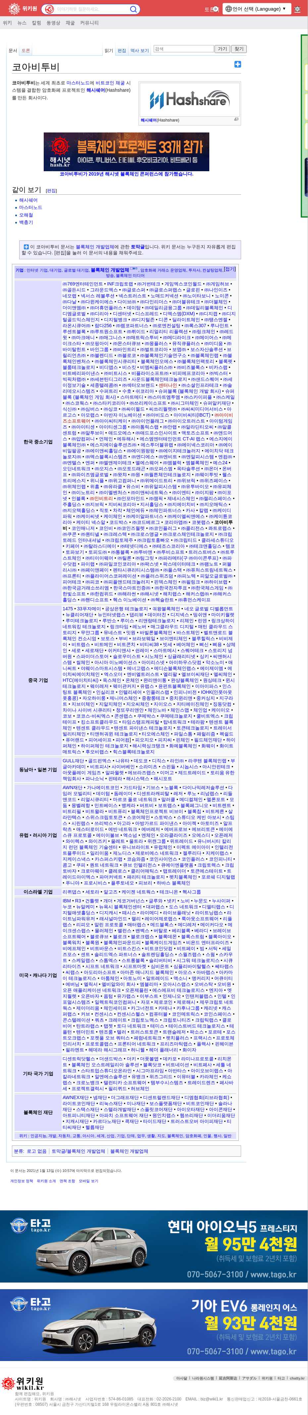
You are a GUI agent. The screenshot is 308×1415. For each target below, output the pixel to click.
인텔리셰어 (130, 692)
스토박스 (163, 817)
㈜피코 (92, 581)
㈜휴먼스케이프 (194, 599)
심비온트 (160, 966)
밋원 (130, 632)
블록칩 (194, 811)
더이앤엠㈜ (74, 307)
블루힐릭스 (203, 638)
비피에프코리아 (189, 373)
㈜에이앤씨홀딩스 (104, 450)
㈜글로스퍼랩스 (165, 289)
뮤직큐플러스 (186, 343)
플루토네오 (122, 882)
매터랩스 (137, 924)
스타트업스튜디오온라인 (106, 1070)
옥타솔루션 (188, 468)
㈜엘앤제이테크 (115, 462)
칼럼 (36, 22)
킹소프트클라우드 (99, 722)
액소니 (180, 978)
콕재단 (132, 1121)
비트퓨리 (117, 811)
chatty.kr (297, 1378)
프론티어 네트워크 (137, 1043)
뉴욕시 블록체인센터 (120, 906)
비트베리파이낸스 (81, 373)
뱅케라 (128, 805)
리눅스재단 (111, 1103)
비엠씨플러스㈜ (156, 367)
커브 (85, 1014)
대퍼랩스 (155, 906)
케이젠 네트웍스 (138, 891)
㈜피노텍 (186, 576)
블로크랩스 (142, 936)
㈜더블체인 (216, 301)
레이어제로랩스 (161, 918)
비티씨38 (149, 644)
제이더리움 (87, 1008)
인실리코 (105, 692)
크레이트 (117, 1020)
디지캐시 (108, 912)
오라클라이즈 (173, 835)
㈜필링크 (190, 581)
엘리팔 (170, 674)
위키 (7, 22)
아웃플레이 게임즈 (82, 772)
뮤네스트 (113, 632)
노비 (185, 900)
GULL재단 (73, 760)
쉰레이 (142, 650)
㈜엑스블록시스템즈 (106, 456)
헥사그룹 (191, 891)
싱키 (204, 656)
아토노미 (132, 978)
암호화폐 (193, 1136)
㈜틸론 (124, 558)
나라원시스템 (203, 1378)
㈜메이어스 (206, 337)
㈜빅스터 (218, 373)
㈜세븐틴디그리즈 (108, 379)
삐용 (217, 644)
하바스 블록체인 (173, 882)
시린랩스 (81, 823)
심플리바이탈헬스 (192, 966)
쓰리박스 (103, 823)
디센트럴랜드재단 (161, 1097)
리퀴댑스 (72, 891)
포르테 (215, 1032)
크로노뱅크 (87, 1082)
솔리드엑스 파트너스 (115, 954)
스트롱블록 (133, 960)
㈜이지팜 (204, 492)
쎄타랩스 (224, 966)
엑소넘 (130, 835)
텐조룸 (106, 1032)
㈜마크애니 (83, 337)
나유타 (122, 760)
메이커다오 (212, 924)
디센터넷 (122, 313)
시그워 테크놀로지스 (198, 960)
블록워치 (72, 942)
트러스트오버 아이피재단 (197, 1121)
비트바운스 (101, 948)
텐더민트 (85, 1032)
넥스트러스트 (132, 295)
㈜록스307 (195, 325)
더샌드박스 (111, 1058)
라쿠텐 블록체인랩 (207, 760)
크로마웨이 (92, 871)
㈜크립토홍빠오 (153, 540)
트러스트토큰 (144, 1032)
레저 (178, 793)
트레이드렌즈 (201, 1082)
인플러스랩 (157, 692)
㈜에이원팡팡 (141, 450)
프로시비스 (95, 882)
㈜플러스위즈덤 (157, 576)
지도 (161, 1136)
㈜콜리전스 (192, 528)
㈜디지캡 (208, 313)
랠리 (136, 918)
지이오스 (163, 704)
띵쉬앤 (200, 614)
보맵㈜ (179, 349)
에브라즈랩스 (142, 772)
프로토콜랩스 (99, 1043)
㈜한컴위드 (101, 593)
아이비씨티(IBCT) (192, 415)
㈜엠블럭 (172, 462)
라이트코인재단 (79, 1103)
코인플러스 (193, 859)
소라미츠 (148, 766)
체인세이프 (115, 1008)
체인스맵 (180, 710)
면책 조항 (67, 1181)
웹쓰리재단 (191, 1115)
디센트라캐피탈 (153, 793)
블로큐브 (99, 936)
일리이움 (99, 853)
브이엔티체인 (173, 638)
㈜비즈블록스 (191, 367)
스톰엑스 (108, 960)
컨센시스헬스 (131, 1014)
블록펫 (225, 361)
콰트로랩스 (219, 528)
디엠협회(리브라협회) (206, 1097)
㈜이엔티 (181, 492)
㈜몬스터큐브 (127, 343)
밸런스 (124, 930)
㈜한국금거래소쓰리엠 (86, 587)
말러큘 (168, 799)
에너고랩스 (138, 668)
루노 (191, 793)
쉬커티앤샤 (119, 650)
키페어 (72, 546)
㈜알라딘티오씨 (197, 427)
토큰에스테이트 (206, 871)
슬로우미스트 (127, 656)
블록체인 (175, 1136)
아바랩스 (205, 972)
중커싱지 (205, 698)
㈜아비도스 (157, 415)
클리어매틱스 (145, 871)
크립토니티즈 (177, 1020)
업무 (141, 1136)
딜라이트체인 (186, 319)
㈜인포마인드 (131, 498)
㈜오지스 (104, 468)
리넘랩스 (209, 793)
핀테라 (115, 778)
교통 (76, 1136)
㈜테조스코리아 (168, 546)
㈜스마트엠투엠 (164, 397)
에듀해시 (126, 438)
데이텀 (103, 793)
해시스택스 (137, 778)
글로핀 (193, 289)
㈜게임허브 (217, 283)
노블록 (171, 787)
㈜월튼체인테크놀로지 (167, 474)
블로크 (120, 936)
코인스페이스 (217, 1014)
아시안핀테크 (216, 766)
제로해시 (186, 1002)
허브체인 (140, 1088)
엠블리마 (149, 984)
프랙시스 (202, 1037)
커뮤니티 (89, 22)
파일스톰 (183, 733)
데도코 (141, 760)
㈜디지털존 (143, 319)
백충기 (26, 222)
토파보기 (75, 552)
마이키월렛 (222, 614)
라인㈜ (177, 760)
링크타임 (119, 626)
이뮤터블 (186, 1076)
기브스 (153, 787)
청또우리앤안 (130, 710)
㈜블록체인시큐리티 (115, 361)
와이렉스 (75, 841)
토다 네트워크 (131, 1026)
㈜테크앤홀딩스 (205, 546)
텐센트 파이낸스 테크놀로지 (143, 728)
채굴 (70, 22)
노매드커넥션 (165, 295)
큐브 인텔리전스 (140, 865)
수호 (126, 391)
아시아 (88, 1136)
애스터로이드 (90, 829)
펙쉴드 (226, 733)
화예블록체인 (183, 745)
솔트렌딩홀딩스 (157, 954)
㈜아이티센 (83, 427)
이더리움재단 (221, 1115)
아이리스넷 (153, 662)
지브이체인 (83, 704)
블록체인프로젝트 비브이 (157, 811)
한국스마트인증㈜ (131, 587)
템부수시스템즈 (167, 1082)
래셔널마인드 (113, 918)
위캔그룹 (156, 841)
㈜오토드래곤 (131, 468)
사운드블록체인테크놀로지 (159, 379)
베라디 (201, 930)
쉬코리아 (144, 391)
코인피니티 (220, 859)
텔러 (121, 1032)
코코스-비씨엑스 (93, 716)
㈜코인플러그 (163, 528)
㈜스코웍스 (77, 403)
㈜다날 (70, 301)
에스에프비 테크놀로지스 (178, 990)
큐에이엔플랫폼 (177, 865)
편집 (122, 50)
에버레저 (150, 829)
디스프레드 (147, 313)
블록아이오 (219, 936)
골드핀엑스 (99, 760)
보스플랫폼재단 (165, 1103)
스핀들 (169, 766)
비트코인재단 (200, 1103)
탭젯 (108, 1026)
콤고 (67, 865)
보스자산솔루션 (206, 349)
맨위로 (298, 1391)
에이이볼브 (107, 835)
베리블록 (181, 930)
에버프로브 (175, 829)
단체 (131, 1136)
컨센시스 (103, 1014)
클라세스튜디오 (217, 540)
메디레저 (187, 924)
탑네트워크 (174, 722)
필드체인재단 (208, 739)
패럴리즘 (206, 733)
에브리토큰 (203, 829)
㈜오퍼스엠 (161, 468)
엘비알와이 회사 (118, 984)
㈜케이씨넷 (87, 516)
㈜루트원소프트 (106, 331)
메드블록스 (162, 924)
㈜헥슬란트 (162, 599)
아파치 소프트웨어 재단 (123, 1115)
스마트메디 (131, 397)
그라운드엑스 (104, 289)
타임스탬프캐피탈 (140, 722)
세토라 (92, 891)
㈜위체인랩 (74, 486)
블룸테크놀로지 (79, 367)
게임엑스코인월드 (183, 283)
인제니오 (172, 996)
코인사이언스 (163, 859)
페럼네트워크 (148, 1037)
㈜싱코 (111, 409)
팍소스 (197, 1032)
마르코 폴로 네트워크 (135, 799)
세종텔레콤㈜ (104, 385)
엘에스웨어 (147, 462)
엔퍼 (90, 462)
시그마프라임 (150, 1070)
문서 (13, 50)
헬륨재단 (94, 1127)
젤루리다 (192, 853)
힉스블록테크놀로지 (134, 751)
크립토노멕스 (145, 1020)
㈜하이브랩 (216, 581)
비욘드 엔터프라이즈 (207, 942)
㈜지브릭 (94, 504)
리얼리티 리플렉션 (168, 331)
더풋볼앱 (149, 1058)
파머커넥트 (111, 877)
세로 (76, 650)
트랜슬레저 (174, 1032)
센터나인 (168, 385)
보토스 (108, 638)
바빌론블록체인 (156, 632)
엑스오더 (113, 674)
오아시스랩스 (176, 984)
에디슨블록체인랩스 (175, 668)
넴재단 (100, 1097)
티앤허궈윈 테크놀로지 (114, 733)
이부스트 (149, 996)
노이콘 (222, 295)
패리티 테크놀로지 (146, 877)
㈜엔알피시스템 (197, 456)
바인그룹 (99, 349)
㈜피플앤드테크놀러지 (127, 581)
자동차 (64, 1136)
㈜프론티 (72, 576)
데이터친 (157, 614)
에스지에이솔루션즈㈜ (113, 444)
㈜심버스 (90, 409)
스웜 (210, 954)
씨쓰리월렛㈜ (163, 409)
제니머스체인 (123, 698)
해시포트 (163, 778)
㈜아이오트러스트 (186, 421)
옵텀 (108, 996)
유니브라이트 (136, 847)
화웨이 (208, 745)
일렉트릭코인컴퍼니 (115, 1002)
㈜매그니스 (110, 337)
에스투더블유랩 (157, 444)
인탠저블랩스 (199, 996)
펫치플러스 (177, 1037)
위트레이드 (181, 841)
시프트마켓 (134, 966)
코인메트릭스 (186, 1014)
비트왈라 (94, 811)
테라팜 (198, 722)
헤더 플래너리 (163, 1049)
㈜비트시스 (115, 373)
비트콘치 (126, 644)
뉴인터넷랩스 (112, 614)
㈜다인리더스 (154, 301)
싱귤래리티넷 (181, 656)
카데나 (165, 1008)
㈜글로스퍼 (133, 289)
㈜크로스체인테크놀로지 (188, 534)
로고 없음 (37, 1151)
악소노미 (215, 662)
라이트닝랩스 (209, 912)
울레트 (118, 841)
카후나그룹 (188, 1008)
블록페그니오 (194, 805)
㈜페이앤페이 (95, 570)
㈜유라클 (113, 486)
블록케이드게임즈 (163, 942)
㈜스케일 (225, 397)
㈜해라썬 (127, 593)
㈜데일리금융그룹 (163, 307)
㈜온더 (211, 468)
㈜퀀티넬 (90, 534)
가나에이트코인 (103, 787)
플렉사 (204, 1043)
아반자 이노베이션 (123, 415)
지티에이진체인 (193, 704)
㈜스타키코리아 (109, 403)
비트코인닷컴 (159, 948)
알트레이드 (157, 978)
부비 (123, 638)
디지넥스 (180, 614)
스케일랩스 (83, 960)
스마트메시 (165, 650)
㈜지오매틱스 (214, 504)
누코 (67, 906)
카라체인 (209, 1076)
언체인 (106, 438)
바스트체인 (188, 632)
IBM (67, 900)
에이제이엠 (211, 668)
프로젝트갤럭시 (88, 1088)
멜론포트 (216, 799)
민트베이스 (106, 805)
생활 (151, 1136)
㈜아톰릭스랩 (145, 427)
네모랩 (70, 295)
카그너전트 (142, 1008)
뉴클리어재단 (79, 614)
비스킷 (129, 367)
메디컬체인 (191, 799)
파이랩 (88, 564)
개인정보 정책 (21, 1181)
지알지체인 (110, 704)
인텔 (222, 996)
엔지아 (216, 990)
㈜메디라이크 (177, 337)
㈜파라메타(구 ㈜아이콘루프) (188, 558)
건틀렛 (92, 900)
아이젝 (189, 823)
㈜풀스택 (172, 570)
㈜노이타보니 (197, 295)
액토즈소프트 (195, 432)
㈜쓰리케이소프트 (148, 403)
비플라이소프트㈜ (150, 373)
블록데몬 (167, 936)
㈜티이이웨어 (99, 558)
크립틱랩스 (206, 1020)
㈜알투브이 (92, 432)
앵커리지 (201, 978)
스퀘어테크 (192, 650)
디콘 (163, 319)
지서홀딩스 (151, 504)
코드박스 (118, 522)
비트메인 (103, 644)
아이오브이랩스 (207, 1070)
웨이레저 (99, 686)
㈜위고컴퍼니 (122, 480)
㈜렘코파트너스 (132, 325)
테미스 (157, 1026)
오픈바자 (90, 996)
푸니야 (72, 882)
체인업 (200, 710)
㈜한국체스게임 (207, 587)
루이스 (127, 620)
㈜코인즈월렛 (131, 528)
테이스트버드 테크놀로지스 (197, 1026)
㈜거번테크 (148, 283)
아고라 (124, 823)
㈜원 (135, 474)
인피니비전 (185, 692)
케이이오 (220, 710)
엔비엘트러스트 (143, 674)
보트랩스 (167, 805)
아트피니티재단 (79, 1115)
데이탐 (134, 307)
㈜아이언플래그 (147, 421)
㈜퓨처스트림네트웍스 (209, 570)
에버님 (72, 984)
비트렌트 (222, 805)
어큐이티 (223, 978)
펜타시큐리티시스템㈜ (136, 570)
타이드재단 (154, 1121)
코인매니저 (83, 528)
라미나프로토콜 (197, 1058)
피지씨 (165, 739)
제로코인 (163, 1002)
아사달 (181, 1378)
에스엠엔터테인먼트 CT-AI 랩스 (172, 438)
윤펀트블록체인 (174, 686)
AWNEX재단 (76, 1097)
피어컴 (122, 739)
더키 (131, 1058)
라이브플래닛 (177, 912)
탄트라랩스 (87, 1026)
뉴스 (21, 22)
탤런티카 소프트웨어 (125, 1082)
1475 (68, 608)
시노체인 (154, 656)
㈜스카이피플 (198, 397)
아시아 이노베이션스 (115, 662)
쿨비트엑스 (208, 716)
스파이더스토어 (92, 656)
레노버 (139, 626)
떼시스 (129, 912)
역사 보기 (139, 50)
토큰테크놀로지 (193, 728)
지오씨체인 (137, 704)
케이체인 (113, 516)
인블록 (78, 498)
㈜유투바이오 (195, 486)
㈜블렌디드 (101, 355)
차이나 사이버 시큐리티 (87, 710)
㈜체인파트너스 (165, 510)
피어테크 (72, 581)
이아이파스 (206, 686)
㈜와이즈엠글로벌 (90, 474)
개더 (108, 900)
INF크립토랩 (120, 283)
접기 (229, 269)
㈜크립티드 (185, 540)
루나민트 (219, 325)
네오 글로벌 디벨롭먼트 (208, 608)
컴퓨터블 (158, 1014)
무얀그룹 (90, 632)
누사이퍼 (221, 900)
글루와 (156, 900)
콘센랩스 (123, 716)
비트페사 (202, 1064)
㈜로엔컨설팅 (166, 325)
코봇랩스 (201, 522)
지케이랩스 (217, 853)
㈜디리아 (99, 313)
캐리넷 (211, 1008)
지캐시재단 (77, 1121)
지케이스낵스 (76, 859)
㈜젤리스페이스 (215, 498)
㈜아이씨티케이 (111, 421)
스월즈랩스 (189, 954)
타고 (281, 1378)
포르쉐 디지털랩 (218, 877)
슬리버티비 (160, 960)
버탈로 (161, 930)
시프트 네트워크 (102, 966)
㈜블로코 (127, 355)
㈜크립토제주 (119, 540)
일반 (227, 1136)
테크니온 (169, 891)
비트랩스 (81, 644)
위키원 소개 (46, 1181)
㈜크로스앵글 (145, 534)
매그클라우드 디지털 (172, 626)
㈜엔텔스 (72, 462)
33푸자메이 (89, 608)
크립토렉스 (209, 865)
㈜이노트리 (83, 492)
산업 (111, 1136)
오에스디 (201, 835)
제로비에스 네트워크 (157, 853)
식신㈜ (70, 409)
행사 (218, 1136)
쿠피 (80, 865)
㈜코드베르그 (146, 522)
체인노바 (157, 710)
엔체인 (148, 835)
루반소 (109, 620)
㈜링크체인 (203, 331)
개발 (52, 1136)
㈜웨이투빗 (206, 474)
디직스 (159, 760)
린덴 (202, 620)
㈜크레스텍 (115, 534)
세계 (101, 1136)
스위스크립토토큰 (104, 817)
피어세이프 (100, 739)
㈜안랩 (170, 427)
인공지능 (38, 1136)
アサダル (249, 1378)
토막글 (138, 246)
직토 (104, 510)
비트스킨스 (129, 948)
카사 (190, 510)
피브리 (145, 882)
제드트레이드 (192, 772)
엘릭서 (91, 984)
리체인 (187, 620)
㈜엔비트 (168, 456)
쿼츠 (99, 1020)
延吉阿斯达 (228, 1378)
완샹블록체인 (185, 680)
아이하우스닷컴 (185, 662)
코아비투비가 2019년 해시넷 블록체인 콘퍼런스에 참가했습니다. (126, 174)
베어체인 (186, 644)
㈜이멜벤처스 (113, 492)
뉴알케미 (85, 906)
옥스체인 (112, 680)
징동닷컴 (222, 704)
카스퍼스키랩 (109, 859)
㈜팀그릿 (144, 558)
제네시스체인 (181, 498)
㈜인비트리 (101, 498)
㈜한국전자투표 (171, 587)
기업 (20, 270)
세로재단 (94, 650)
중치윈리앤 (180, 698)
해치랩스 (172, 593)
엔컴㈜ (225, 456)
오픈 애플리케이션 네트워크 (92, 990)
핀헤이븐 (224, 1043)
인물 (207, 1136)
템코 (230, 546)
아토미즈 (209, 823)
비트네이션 (177, 1064)
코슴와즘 (136, 859)
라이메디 (149, 912)
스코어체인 (138, 817)
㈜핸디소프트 (95, 599)
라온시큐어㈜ (76, 325)
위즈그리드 (161, 1076)
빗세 (167, 644)
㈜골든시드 (74, 289)
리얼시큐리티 (95, 799)
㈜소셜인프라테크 (200, 385)
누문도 (201, 900)
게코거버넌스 (131, 900)
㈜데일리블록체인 (204, 307)
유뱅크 (138, 1076)
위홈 (94, 486)
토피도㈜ (97, 552)
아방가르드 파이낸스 (156, 823)
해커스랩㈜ (197, 593)
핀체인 (183, 739)
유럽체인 (163, 847)
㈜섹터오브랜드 (138, 385)
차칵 (117, 510)
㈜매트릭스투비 (142, 337)
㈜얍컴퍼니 (83, 438)
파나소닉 (94, 778)
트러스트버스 (202, 552)
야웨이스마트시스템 (102, 668)
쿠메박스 (146, 716)
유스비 (133, 486)
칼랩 (203, 510)
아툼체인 (110, 978)
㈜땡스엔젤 (216, 319)
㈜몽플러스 (156, 343)
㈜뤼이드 (136, 331)
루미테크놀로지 (82, 620)
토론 (209, 9)
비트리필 (72, 811)
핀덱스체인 (165, 581)
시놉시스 (189, 766)
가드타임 (133, 787)
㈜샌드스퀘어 (205, 379)
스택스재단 (87, 1109)
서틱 (213, 948)
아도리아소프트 (100, 972)
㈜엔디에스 (143, 456)
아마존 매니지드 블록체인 (147, 972)
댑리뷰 (136, 614)
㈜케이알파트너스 (144, 516)
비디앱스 (108, 367)
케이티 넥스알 (90, 522)
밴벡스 (142, 930)
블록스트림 (192, 936)
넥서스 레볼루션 (98, 295)
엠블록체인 (197, 462)
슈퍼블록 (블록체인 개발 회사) (189, 391)
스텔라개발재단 (120, 1109)
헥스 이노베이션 (130, 599)
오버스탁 (203, 984)
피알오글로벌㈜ (216, 576)
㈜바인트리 (124, 349)
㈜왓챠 (120, 474)
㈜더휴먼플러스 (106, 307)
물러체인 (104, 930)
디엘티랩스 (213, 906)
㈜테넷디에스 (134, 546)
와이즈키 (97, 841)
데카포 (170, 1058)
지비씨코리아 (122, 504)
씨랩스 (72, 972)
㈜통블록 (120, 552)
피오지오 (144, 739)
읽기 (109, 50)
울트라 (136, 841)
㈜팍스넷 (149, 564)
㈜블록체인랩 (205, 355)
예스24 (220, 462)
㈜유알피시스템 (160, 486)
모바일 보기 (88, 1181)
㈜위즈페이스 (214, 480)
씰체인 (83, 662)
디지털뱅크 (115, 319)
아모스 (185, 972)
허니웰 (138, 1049)
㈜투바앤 (143, 552)
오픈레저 (223, 835)
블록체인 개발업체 (95, 246)
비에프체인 (74, 948)
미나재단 (136, 1103)
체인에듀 (135, 510)
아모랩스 (90, 415)
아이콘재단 (220, 1109)
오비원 (224, 984)
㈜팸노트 (209, 564)
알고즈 (111, 891)
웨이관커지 (124, 686)
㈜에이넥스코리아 (195, 444)
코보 (67, 716)
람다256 (103, 325)
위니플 (97, 480)
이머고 (167, 772)
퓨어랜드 (75, 739)
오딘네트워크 (76, 468)
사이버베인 (123, 766)
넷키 (171, 900)
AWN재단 (72, 787)
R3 (78, 900)
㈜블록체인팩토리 (195, 361)
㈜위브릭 (186, 480)
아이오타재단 (191, 1109)
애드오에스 (119, 432)
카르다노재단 (107, 1121)
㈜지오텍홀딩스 (79, 510)
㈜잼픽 (156, 498)
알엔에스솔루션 (111, 1076)
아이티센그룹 (113, 427)
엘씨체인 (223, 674)
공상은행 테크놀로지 (126, 608)
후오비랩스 (97, 751)
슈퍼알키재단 (217, 403)
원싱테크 (212, 680)
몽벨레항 (81, 805)
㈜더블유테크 (186, 301)
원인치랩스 (164, 1115)
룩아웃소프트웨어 (200, 918)
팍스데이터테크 (179, 564)
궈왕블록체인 (166, 608)
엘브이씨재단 (195, 674)
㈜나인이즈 (216, 289)
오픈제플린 (136, 990)
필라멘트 (75, 1049)
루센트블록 (74, 331)
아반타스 (177, 1070)
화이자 (189, 1049)
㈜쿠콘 (70, 534)
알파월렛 (114, 772)
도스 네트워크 (183, 906)
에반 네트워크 (122, 829)
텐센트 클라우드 (93, 728)
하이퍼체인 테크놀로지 (104, 745)
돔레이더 (123, 793)
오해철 (26, 215)
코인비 (106, 528)
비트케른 (215, 811)
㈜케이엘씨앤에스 (186, 516)
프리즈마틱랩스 (176, 1043)
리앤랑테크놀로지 (157, 620)
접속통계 (258, 1391)
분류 (18, 1151)
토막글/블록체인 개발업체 (78, 1151)
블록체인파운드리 (122, 942)
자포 (145, 1002)
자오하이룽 (94, 698)
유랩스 (147, 686)
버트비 (147, 805)
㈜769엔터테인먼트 (83, 283)
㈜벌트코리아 (154, 349)
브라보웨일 (143, 638)
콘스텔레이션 (76, 1020)
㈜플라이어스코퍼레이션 (110, 576)
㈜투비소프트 (170, 552)
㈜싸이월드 (133, 409)
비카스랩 (218, 367)
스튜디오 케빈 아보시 (199, 817)
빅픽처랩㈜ (74, 379)
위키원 (267, 1378)
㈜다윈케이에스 (97, 301)
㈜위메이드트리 (156, 480)
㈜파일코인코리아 (117, 564)
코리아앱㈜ (175, 522)
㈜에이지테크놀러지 (179, 450)
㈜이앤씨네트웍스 (149, 492)
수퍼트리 (108, 391)
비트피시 (99, 766)
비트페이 (186, 948)
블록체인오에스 (157, 361)
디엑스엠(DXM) (179, 313)
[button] (230, 269)
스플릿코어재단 (156, 1109)
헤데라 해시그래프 (107, 1049)
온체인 (132, 680)
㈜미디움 (213, 343)
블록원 (92, 942)
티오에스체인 (156, 733)
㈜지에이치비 (181, 504)
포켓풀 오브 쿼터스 (110, 1037)
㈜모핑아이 (97, 343)
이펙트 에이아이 (193, 847)
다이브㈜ (127, 301)
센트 (85, 954)
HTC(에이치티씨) (80, 680)
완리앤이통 (155, 680)
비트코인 (105, 82)
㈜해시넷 (149, 593)
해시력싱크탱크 (148, 745)
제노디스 (122, 853)
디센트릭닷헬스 (79, 1058)
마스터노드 (78, 82)
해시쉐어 (149, 120)
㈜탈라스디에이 (100, 546)
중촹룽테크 (153, 698)
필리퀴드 (117, 1088)
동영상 (53, 22)
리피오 (83, 924)
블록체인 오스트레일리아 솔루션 (105, 1064)
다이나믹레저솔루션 (203, 787)
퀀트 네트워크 (104, 865)
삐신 (204, 644)
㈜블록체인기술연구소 (163, 355)
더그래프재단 (125, 1097)
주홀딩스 (72, 504)
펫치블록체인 (183, 877)
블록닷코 (152, 1064)
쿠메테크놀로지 (176, 716)
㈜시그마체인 (185, 403)
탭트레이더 (174, 871)
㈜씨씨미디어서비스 (202, 409)
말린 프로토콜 (109, 924)
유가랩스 (126, 996)
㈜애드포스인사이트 (156, 432)
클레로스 (117, 871)
